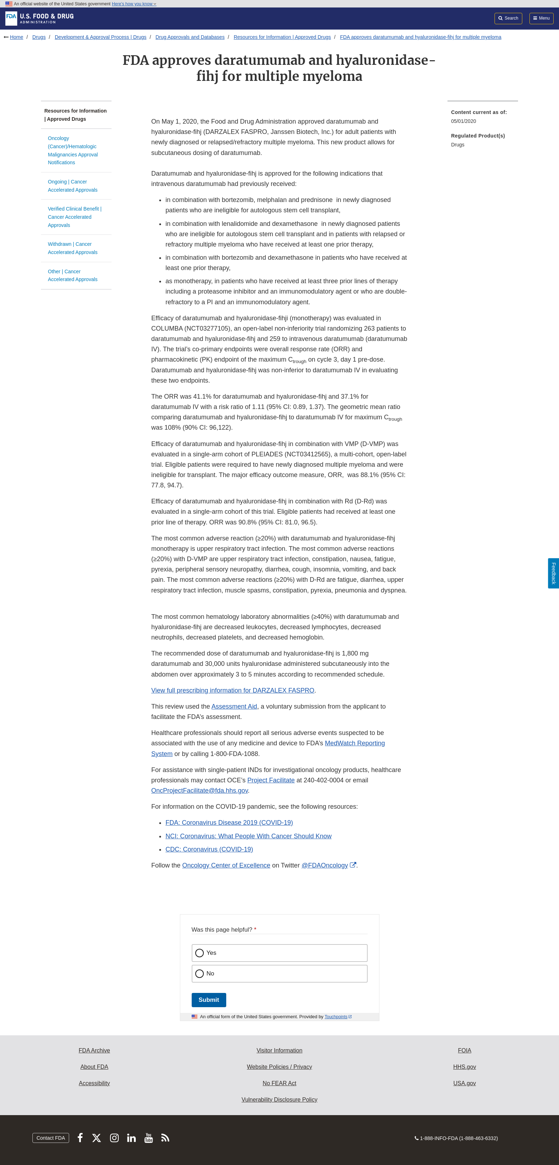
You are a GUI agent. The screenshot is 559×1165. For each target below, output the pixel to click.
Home (16, 37)
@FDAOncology (324, 865)
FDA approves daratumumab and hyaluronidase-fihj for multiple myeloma (420, 37)
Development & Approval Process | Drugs (100, 37)
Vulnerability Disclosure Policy (279, 1100)
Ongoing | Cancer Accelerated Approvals (73, 186)
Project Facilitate (271, 780)
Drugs (39, 37)
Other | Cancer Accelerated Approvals (73, 276)
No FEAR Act (279, 1083)
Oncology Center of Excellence (226, 865)
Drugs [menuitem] (457, 144)
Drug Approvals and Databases (190, 37)
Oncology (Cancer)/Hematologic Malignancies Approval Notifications (73, 150)
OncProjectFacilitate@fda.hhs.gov (199, 790)
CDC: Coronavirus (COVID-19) (209, 849)
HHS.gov (464, 1067)
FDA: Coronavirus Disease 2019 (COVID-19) (229, 822)
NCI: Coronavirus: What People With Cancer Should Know (248, 836)
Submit (209, 999)
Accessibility (94, 1083)
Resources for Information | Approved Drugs (282, 37)
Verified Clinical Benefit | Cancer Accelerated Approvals (75, 217)
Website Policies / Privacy (279, 1067)
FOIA (464, 1050)
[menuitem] (482, 119)
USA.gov (465, 1083)
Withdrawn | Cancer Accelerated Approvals (73, 248)
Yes (212, 952)
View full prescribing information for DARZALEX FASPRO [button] (232, 690)
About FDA (94, 1067)
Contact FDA (50, 1138)
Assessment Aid (234, 706)
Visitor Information (279, 1050)
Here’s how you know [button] (134, 3)
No (210, 973)
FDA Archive (94, 1050)
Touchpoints (336, 1016)
